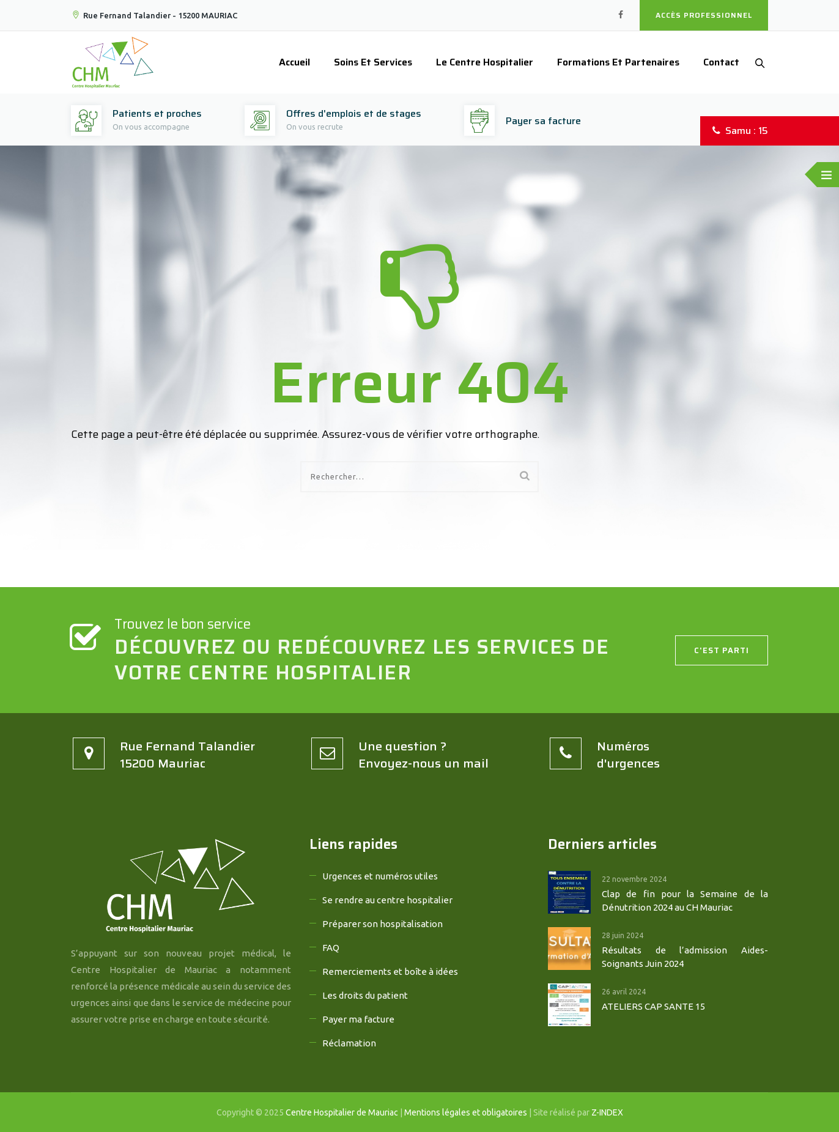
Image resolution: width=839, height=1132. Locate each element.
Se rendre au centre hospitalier (387, 900)
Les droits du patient (365, 995)
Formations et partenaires (612, 62)
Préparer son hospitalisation (382, 924)
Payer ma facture (358, 1019)
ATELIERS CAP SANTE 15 (653, 1006)
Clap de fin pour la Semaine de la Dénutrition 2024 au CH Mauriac (685, 900)
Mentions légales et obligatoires (465, 1112)
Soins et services (367, 62)
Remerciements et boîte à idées (390, 971)
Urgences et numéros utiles (380, 876)
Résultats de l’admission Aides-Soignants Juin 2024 (685, 957)
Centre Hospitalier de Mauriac (342, 1112)
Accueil (288, 62)
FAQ (330, 947)
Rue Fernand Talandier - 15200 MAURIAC (154, 15)
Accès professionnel (704, 15)
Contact (715, 62)
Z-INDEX (607, 1112)
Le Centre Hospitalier (478, 62)
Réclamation (349, 1043)
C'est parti (721, 650)
